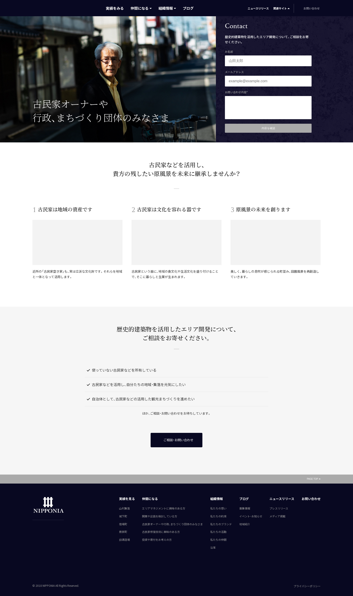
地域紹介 (244, 524)
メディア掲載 (277, 516)
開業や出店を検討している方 (159, 516)
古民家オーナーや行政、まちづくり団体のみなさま (172, 524)
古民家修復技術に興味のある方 (161, 532)
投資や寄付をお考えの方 (157, 540)
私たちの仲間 (218, 540)
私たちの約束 (218, 516)
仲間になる (140, 8)
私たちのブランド (221, 524)
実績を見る (127, 498)
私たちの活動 (218, 532)
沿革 (213, 548)
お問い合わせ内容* (236, 92)
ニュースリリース (258, 8)
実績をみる (115, 8)
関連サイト (280, 8)
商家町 (123, 532)
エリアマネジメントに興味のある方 (163, 508)
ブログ (188, 8)
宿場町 (123, 524)
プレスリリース (278, 508)
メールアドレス (234, 72)
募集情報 (244, 508)
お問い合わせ (311, 498)
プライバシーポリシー (307, 586)
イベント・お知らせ (250, 516)
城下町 (123, 516)
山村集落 (124, 508)
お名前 (229, 51)
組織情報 (165, 8)
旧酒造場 (124, 540)
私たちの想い (218, 508)
